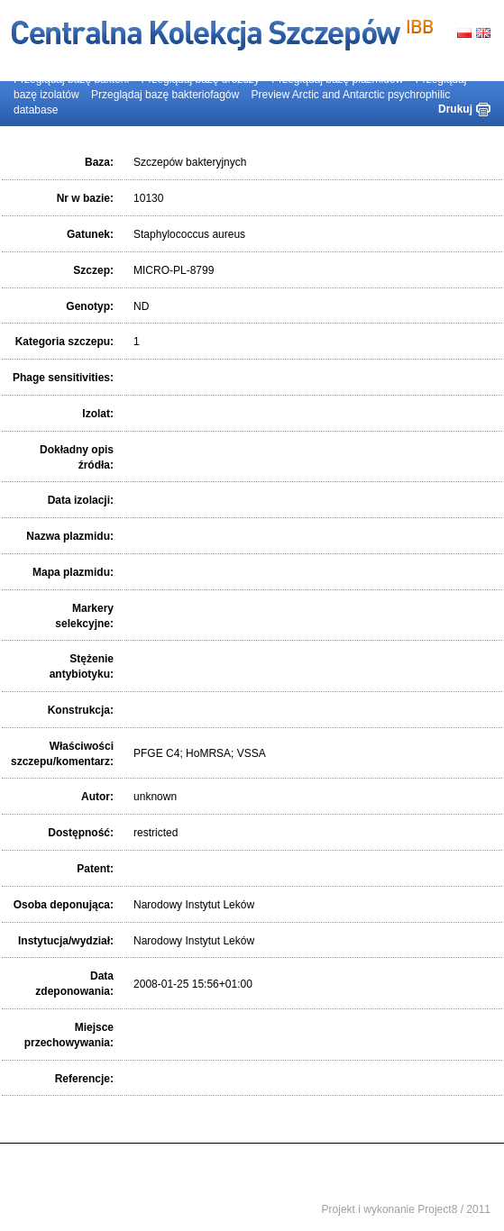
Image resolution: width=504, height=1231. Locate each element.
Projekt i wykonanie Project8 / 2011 (406, 1209)
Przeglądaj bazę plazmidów (337, 79)
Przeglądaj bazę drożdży (200, 79)
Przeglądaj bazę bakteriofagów (165, 94)
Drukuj (455, 109)
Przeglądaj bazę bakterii (71, 79)
